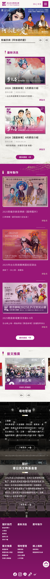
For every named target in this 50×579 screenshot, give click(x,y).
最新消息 (22, 524)
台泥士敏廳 (21, 555)
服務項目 (20, 549)
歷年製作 (37, 524)
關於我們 (7, 524)
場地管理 (22, 546)
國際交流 (5, 536)
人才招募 (20, 558)
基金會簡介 (6, 528)
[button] (46, 40)
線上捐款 (37, 546)
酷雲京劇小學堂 (7, 552)
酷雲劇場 (5, 549)
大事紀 (4, 531)
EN (34, 4)
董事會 (4, 534)
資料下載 (5, 539)
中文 (39, 4)
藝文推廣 (7, 546)
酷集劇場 (5, 555)
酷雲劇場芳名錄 (38, 552)
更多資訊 (25, 157)
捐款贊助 (36, 549)
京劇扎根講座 (6, 558)
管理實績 (20, 552)
